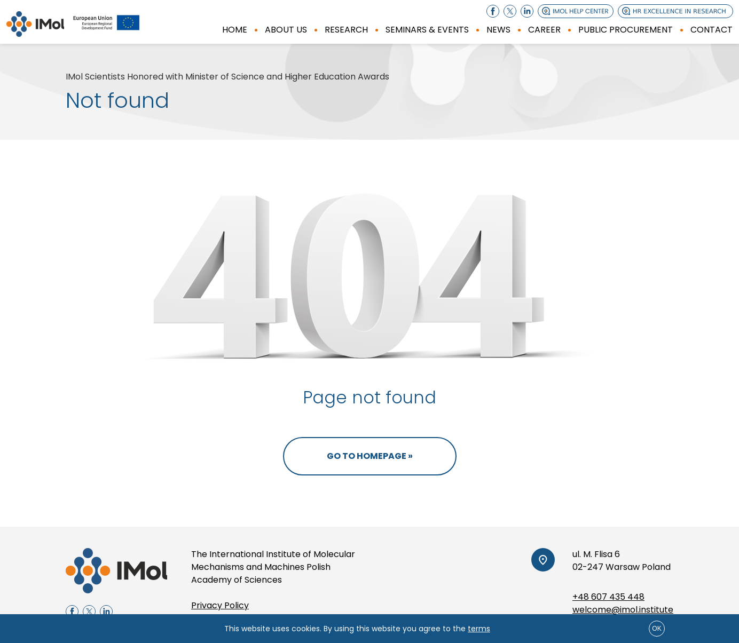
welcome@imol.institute (622, 610)
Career (544, 29)
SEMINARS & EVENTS (427, 29)
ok (656, 628)
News (498, 29)
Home (234, 29)
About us (286, 29)
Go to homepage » (370, 456)
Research (346, 29)
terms (479, 628)
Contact (711, 29)
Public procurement (625, 29)
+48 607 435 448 (608, 597)
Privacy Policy (220, 605)
